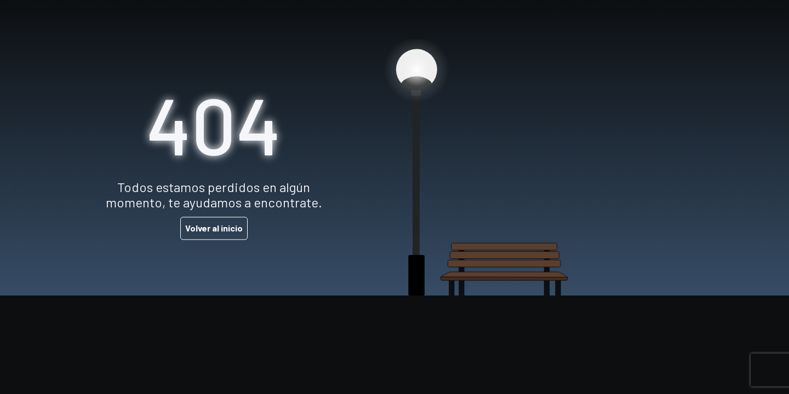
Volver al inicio (214, 228)
